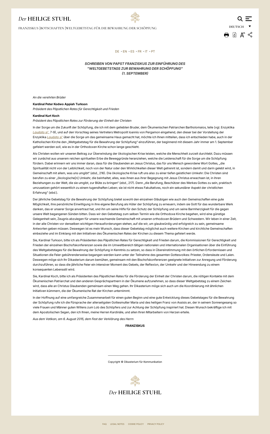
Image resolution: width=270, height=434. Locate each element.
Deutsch (237, 28)
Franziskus (28, 28)
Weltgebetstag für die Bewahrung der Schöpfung (111, 28)
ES (132, 51)
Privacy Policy (155, 424)
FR (139, 51)
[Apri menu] (248, 19)
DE (117, 51)
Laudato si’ (41, 132)
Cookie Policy (136, 424)
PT (153, 51)
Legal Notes (117, 424)
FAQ (104, 424)
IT (146, 51)
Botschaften (52, 28)
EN (125, 51)
